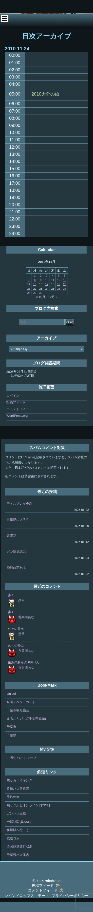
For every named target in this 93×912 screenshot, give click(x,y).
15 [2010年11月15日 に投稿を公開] (34, 294)
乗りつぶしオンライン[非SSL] (28, 815)
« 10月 (40, 307)
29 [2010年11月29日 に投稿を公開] (34, 303)
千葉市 (11, 737)
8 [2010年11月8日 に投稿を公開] (35, 290)
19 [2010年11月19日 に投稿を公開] (58, 294)
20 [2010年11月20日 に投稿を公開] (64, 294)
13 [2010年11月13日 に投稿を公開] (64, 290)
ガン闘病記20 (16, 562)
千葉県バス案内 (18, 865)
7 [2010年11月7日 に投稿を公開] (29, 290)
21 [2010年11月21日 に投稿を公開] (28, 298)
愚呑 (21, 611)
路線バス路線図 (18, 799)
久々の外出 (16, 639)
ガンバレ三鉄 (16, 824)
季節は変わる (16, 578)
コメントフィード (19, 419)
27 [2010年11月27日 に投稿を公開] (64, 298)
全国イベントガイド (21, 712)
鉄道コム (13, 849)
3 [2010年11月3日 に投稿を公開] (46, 286)
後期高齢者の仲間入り (24, 672)
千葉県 (11, 745)
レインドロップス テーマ (26, 906)
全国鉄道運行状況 (19, 857)
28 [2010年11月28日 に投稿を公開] (28, 303)
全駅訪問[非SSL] (19, 832)
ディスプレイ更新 (19, 514)
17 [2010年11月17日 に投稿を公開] (46, 294)
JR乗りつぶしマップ (21, 768)
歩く (11, 606)
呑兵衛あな (26, 628)
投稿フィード (16, 413)
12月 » (52, 307)
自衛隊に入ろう (18, 530)
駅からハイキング (19, 791)
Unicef (11, 704)
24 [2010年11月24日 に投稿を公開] (46, 298)
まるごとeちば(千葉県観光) (26, 729)
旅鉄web (13, 807)
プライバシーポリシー (70, 906)
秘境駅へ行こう (18, 840)
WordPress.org (17, 426)
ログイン (12, 406)
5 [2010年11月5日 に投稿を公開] (58, 286)
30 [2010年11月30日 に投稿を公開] (40, 303)
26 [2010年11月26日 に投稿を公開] (58, 298)
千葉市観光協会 (18, 721)
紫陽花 (11, 546)
